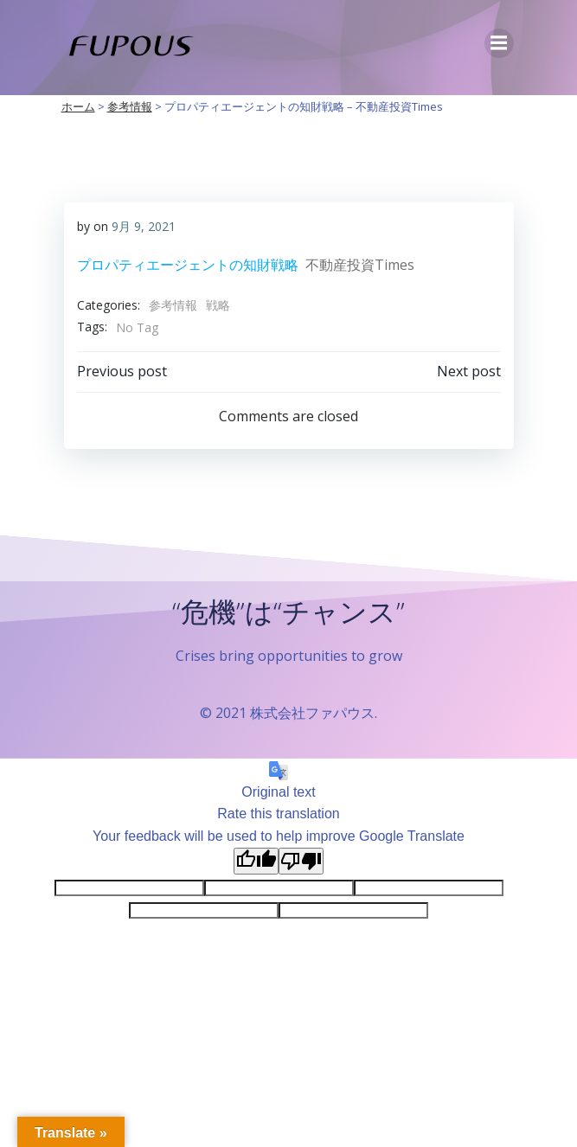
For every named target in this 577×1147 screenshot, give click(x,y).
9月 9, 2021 (144, 226)
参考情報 (173, 305)
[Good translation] (256, 861)
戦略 (218, 305)
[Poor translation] (301, 861)
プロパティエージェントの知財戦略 (187, 264)
